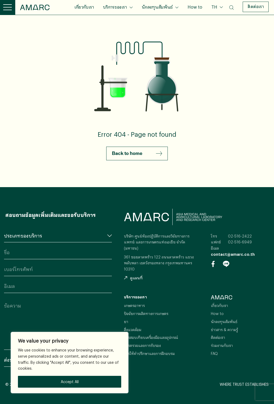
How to (195, 6)
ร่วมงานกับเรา (222, 345)
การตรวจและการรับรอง (142, 345)
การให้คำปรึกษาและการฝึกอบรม (149, 353)
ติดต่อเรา (256, 6)
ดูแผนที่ (133, 278)
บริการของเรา (115, 6)
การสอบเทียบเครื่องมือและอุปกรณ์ (151, 337)
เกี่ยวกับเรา (84, 6)
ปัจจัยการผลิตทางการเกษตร (146, 313)
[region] (69, 362)
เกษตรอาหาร (134, 305)
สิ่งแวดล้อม (132, 329)
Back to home (137, 153)
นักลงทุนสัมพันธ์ (157, 6)
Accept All (70, 381)
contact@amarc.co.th (233, 254)
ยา (126, 321)
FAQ (214, 353)
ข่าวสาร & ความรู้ (224, 329)
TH (214, 6)
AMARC (35, 7)
